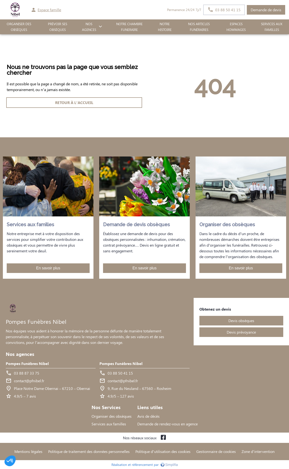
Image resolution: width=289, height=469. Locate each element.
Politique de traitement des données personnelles (89, 451)
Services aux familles (109, 423)
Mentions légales (28, 451)
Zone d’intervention (258, 451)
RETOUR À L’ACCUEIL (74, 102)
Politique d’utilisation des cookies (163, 451)
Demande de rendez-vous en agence (167, 423)
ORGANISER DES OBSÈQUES (19, 26)
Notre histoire (165, 26)
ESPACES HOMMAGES (236, 26)
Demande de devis (266, 9)
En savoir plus (48, 268)
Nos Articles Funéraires (199, 26)
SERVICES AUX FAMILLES (271, 26)
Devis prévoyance (241, 332)
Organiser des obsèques (112, 416)
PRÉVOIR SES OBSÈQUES (57, 26)
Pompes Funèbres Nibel (27, 363)
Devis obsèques (241, 320)
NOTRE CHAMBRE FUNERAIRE (129, 26)
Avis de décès (148, 416)
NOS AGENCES (89, 26)
